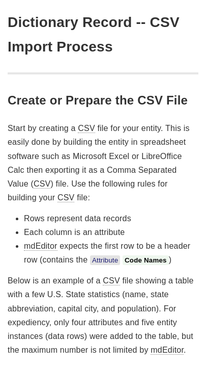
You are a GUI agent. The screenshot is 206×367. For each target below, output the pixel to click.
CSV (86, 128)
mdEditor (40, 246)
